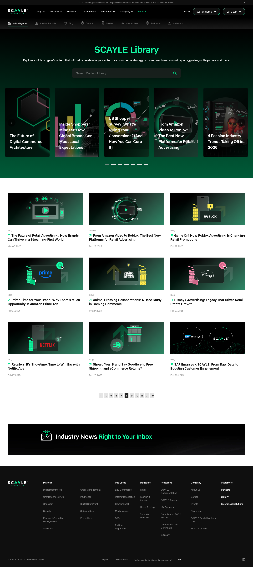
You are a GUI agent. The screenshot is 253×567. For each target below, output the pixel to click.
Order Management (90, 489)
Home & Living (147, 507)
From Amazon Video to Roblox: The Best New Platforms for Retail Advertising (125, 237)
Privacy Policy (121, 559)
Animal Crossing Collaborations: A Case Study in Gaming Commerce (125, 302)
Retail (143, 489)
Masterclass (129, 23)
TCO (117, 518)
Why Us (41, 11)
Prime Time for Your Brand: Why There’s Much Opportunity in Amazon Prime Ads (44, 302)
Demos (87, 23)
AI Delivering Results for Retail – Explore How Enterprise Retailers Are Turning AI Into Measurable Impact (127, 2)
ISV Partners (167, 507)
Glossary (165, 534)
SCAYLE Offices (199, 528)
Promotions (86, 518)
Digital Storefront (89, 504)
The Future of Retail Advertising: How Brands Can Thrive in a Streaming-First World (43, 237)
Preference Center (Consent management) (153, 560)
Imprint (105, 559)
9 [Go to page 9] (131, 395)
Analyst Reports (45, 23)
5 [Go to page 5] (111, 395)
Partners (225, 489)
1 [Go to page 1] (100, 395)
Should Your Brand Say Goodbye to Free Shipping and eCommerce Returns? (121, 366)
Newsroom (196, 511)
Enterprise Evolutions (232, 504)
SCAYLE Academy (170, 500)
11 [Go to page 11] (142, 395)
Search (47, 511)
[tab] (107, 164)
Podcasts (153, 23)
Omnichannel (122, 504)
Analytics (48, 528)
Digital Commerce (52, 489)
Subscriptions (87, 511)
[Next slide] (241, 123)
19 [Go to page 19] (152, 395)
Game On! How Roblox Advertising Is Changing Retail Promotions (207, 237)
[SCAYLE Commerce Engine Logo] (18, 11)
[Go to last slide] (11, 123)
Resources (108, 11)
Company (126, 11)
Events (194, 504)
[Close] (244, 2)
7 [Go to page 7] (121, 395)
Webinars (175, 23)
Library (225, 496)
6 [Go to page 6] (116, 395)
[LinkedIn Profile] (244, 559)
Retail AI (142, 11)
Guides (107, 23)
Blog (68, 23)
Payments (85, 496)
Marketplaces (122, 511)
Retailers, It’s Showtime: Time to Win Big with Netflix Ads (44, 366)
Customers (90, 11)
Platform (56, 11)
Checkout (48, 504)
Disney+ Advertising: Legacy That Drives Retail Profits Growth (206, 302)
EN (187, 11)
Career (194, 496)
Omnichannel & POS (53, 496)
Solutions (73, 11)
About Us (195, 489)
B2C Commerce (123, 489)
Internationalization (125, 496)
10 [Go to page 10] (137, 395)
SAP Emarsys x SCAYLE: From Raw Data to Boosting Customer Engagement (204, 366)
